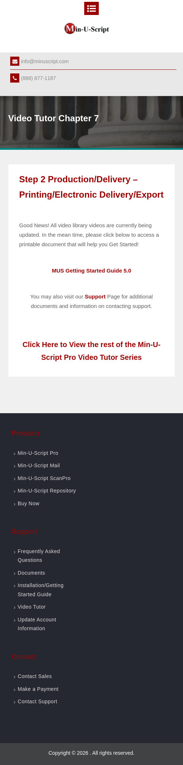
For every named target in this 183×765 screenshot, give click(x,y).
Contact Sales (35, 676)
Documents (31, 573)
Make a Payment (38, 689)
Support (95, 296)
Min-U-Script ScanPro (44, 478)
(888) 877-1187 (33, 78)
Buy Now (29, 503)
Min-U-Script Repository (47, 491)
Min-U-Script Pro (38, 453)
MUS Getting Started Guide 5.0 (91, 270)
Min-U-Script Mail (39, 465)
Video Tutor (32, 607)
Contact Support (38, 701)
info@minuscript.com (39, 61)
